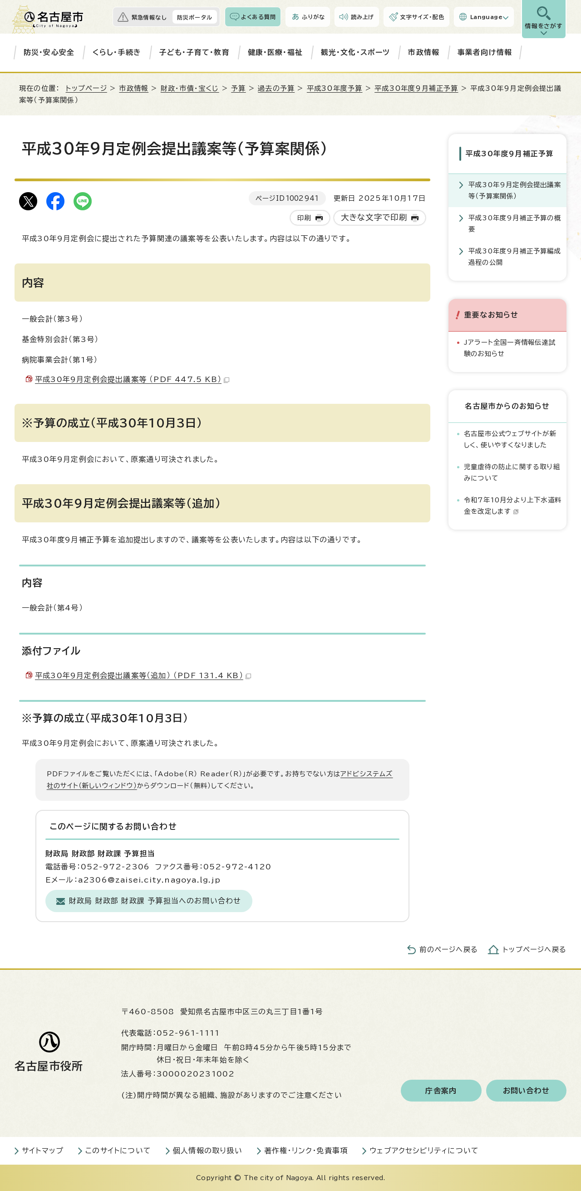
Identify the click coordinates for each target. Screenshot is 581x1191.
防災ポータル (194, 17)
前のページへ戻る (448, 949)
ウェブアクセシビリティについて (424, 1150)
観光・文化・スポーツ (355, 52)
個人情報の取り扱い (207, 1150)
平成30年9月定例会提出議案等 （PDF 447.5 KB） (132, 379)
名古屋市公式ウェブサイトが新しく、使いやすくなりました (510, 439)
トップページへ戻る (534, 949)
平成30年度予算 (335, 88)
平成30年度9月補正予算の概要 (514, 223)
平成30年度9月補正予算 (416, 88)
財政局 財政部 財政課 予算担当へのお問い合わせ (155, 900)
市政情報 (423, 52)
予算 (238, 88)
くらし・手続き (117, 52)
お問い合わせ (526, 1090)
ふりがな (313, 17)
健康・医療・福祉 (275, 52)
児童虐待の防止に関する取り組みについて (512, 472)
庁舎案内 (441, 1090)
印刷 (304, 217)
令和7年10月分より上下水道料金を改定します (512, 505)
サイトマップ (43, 1150)
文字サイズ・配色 (422, 17)
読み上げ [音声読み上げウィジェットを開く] (362, 17)
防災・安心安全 (49, 52)
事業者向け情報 (485, 52)
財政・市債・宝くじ (190, 88)
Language (486, 17)
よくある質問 (258, 17)
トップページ (86, 88)
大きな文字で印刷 (374, 217)
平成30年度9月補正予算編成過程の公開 (514, 256)
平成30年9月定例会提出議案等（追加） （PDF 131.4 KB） (143, 675)
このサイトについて (118, 1150)
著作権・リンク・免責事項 (306, 1150)
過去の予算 (276, 88)
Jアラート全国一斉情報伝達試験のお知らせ (510, 348)
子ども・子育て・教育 (194, 52)
